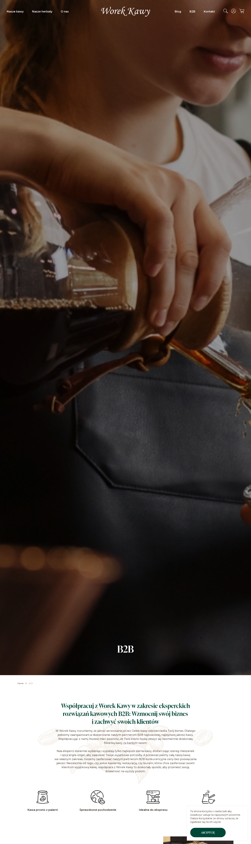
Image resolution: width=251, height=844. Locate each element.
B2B (192, 11)
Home (20, 683)
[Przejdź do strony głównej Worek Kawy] (125, 12)
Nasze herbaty (42, 11)
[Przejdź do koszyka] (241, 12)
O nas (65, 11)
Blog (178, 11)
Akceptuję (208, 832)
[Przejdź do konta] (233, 12)
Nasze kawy (15, 11)
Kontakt (209, 11)
